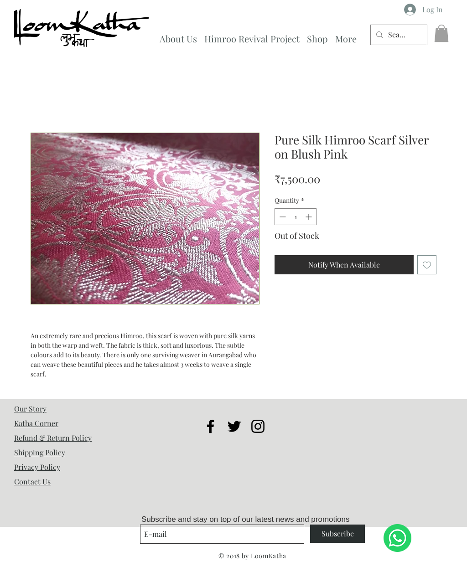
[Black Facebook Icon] (210, 426)
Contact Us (32, 481)
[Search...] (398, 35)
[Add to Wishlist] (426, 264)
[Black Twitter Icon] (234, 426)
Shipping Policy (39, 452)
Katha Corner (36, 423)
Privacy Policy (37, 467)
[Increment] (309, 217)
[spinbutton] (295, 217)
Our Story (30, 408)
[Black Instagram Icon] (258, 426)
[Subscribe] (337, 534)
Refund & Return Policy (53, 438)
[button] (441, 33)
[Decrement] (281, 217)
